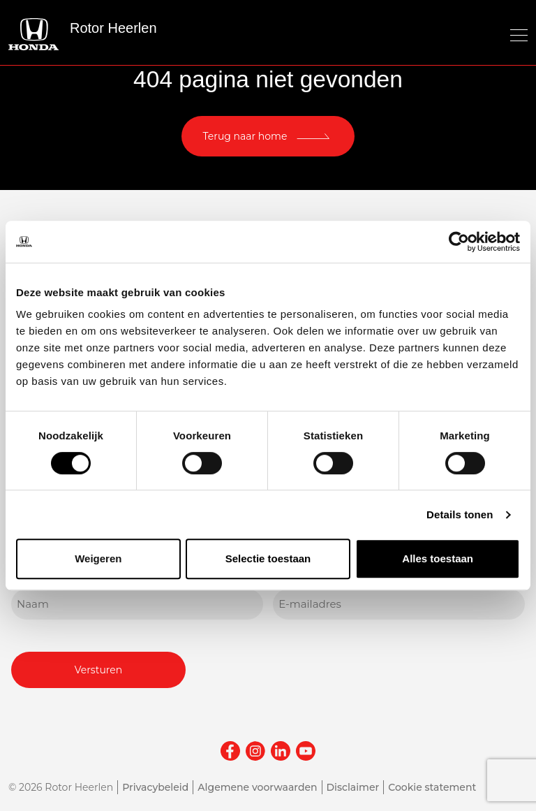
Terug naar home (245, 136)
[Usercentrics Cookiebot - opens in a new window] (459, 241)
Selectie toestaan (268, 558)
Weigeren (98, 558)
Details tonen (459, 514)
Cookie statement (432, 787)
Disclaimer (353, 787)
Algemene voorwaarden (257, 787)
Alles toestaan (437, 558)
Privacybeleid (155, 787)
